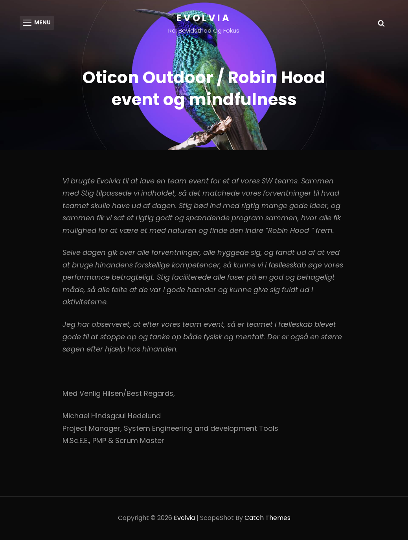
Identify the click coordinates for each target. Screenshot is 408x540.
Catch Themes (267, 518)
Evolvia (203, 17)
